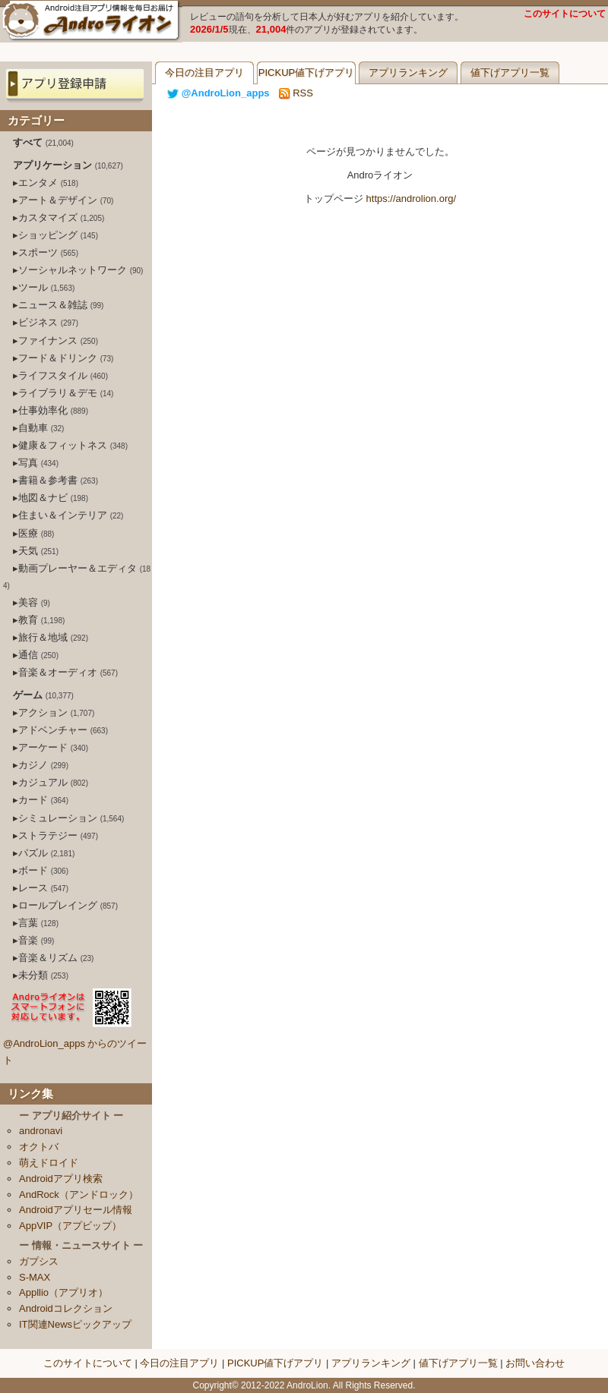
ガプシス (39, 1261)
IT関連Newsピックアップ (75, 1324)
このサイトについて (565, 13)
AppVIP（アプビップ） (70, 1225)
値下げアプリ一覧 (509, 72)
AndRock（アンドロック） (78, 1194)
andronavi (40, 1130)
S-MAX (34, 1277)
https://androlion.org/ (411, 198)
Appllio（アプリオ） (63, 1292)
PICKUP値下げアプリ (306, 72)
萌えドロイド (48, 1162)
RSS (296, 93)
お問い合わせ (535, 1363)
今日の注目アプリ (204, 72)
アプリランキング (408, 72)
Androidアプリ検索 (61, 1178)
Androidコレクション (65, 1308)
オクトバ (39, 1146)
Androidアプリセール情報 (75, 1209)
